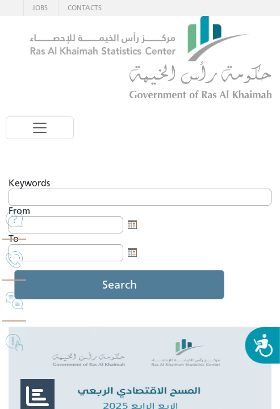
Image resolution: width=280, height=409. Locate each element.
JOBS (40, 7)
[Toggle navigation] (40, 127)
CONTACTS (85, 7)
